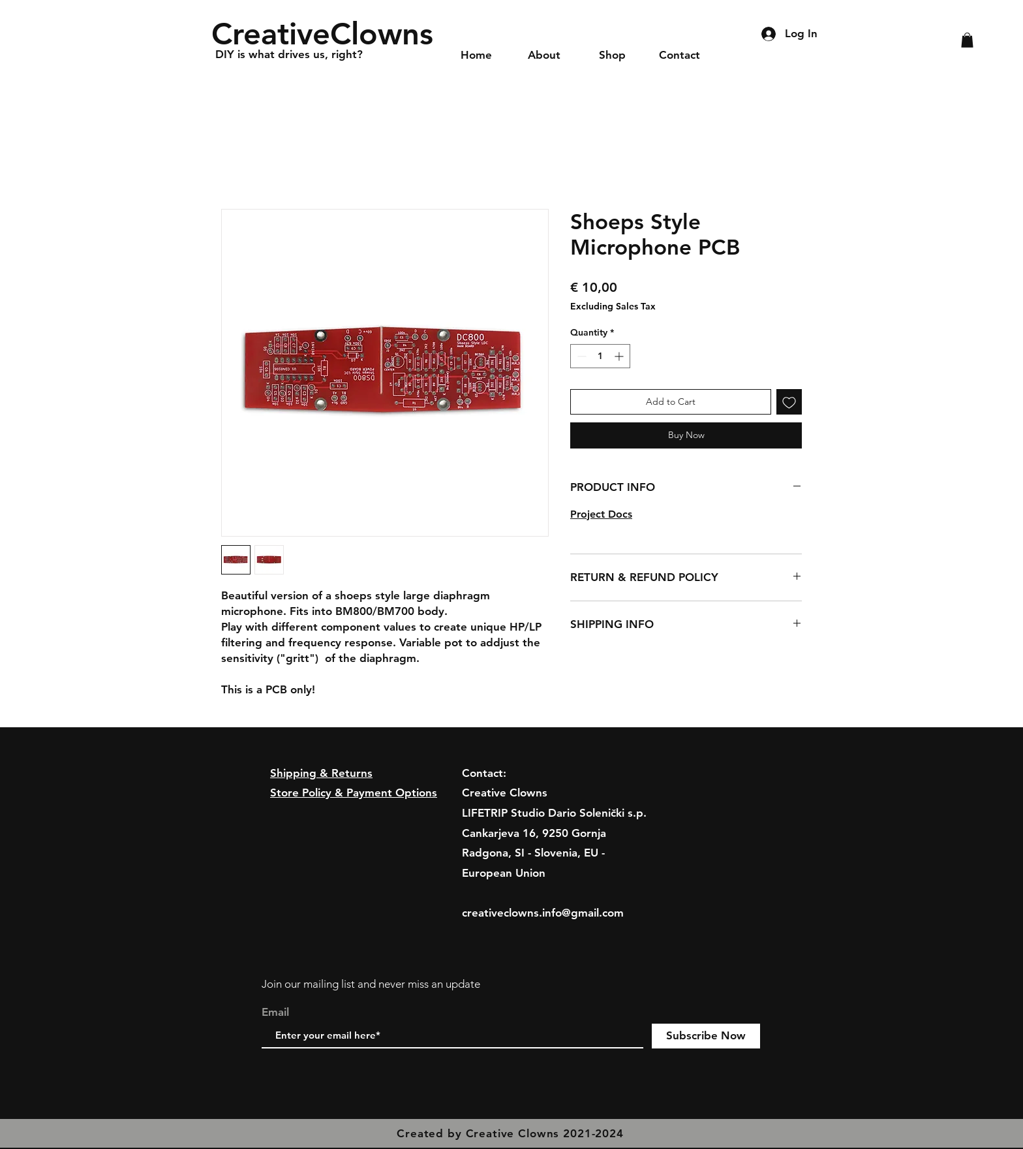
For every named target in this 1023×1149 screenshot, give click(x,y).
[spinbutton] (600, 356)
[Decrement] (580, 356)
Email (275, 1012)
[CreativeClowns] (327, 33)
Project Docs (601, 514)
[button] (967, 40)
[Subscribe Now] (706, 1036)
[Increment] (620, 356)
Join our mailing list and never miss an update (371, 983)
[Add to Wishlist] (789, 402)
